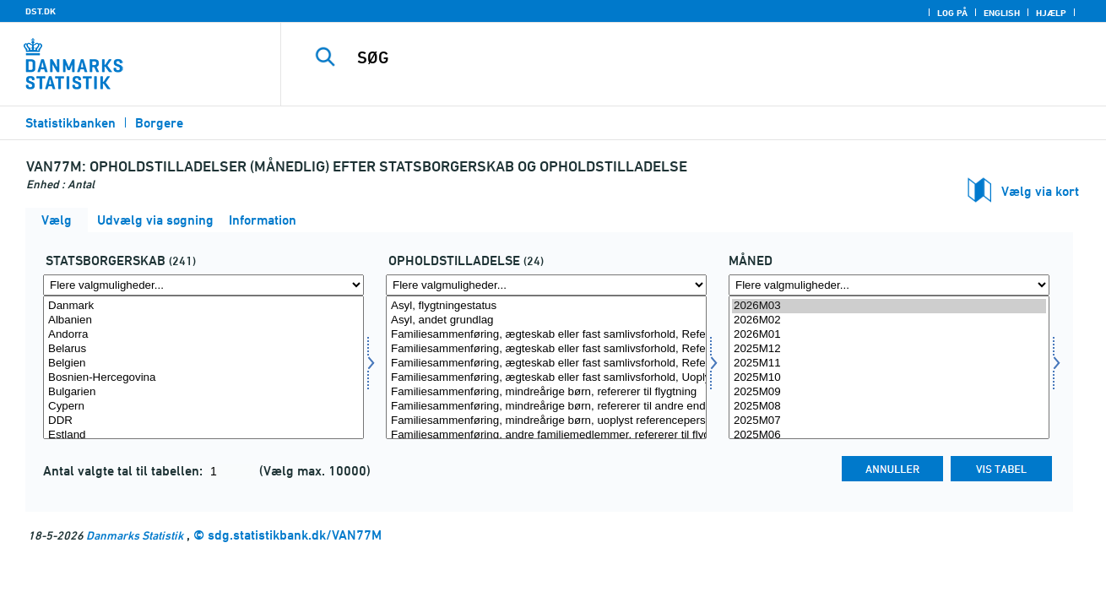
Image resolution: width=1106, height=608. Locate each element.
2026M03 (889, 306)
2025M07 (889, 421)
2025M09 (889, 392)
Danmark (203, 306)
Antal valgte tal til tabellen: (124, 471)
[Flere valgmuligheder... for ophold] (546, 285)
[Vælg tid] (889, 367)
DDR (203, 421)
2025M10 (889, 378)
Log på (952, 13)
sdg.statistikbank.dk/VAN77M (295, 535)
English (1002, 13)
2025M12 (889, 349)
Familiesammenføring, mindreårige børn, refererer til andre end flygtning (546, 406)
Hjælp (1051, 13)
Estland (203, 435)
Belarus (203, 349)
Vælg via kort (1040, 191)
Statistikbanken (70, 123)
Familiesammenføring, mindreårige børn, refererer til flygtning (546, 392)
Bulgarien (203, 392)
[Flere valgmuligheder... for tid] (889, 285)
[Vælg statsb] (203, 367)
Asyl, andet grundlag (546, 320)
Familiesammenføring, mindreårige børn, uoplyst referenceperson (546, 421)
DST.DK (40, 11)
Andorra (203, 335)
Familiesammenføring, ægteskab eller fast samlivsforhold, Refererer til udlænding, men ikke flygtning (546, 349)
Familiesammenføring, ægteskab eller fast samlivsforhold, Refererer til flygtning (546, 335)
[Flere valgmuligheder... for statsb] (203, 285)
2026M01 (889, 335)
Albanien (203, 320)
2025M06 (889, 435)
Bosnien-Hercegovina (203, 378)
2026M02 (889, 320)
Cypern (203, 406)
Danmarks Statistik (134, 535)
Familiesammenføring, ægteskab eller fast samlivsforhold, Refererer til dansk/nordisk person (546, 363)
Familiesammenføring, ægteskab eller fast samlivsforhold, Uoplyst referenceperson (546, 378)
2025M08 (889, 406)
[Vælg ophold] (546, 367)
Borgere (159, 123)
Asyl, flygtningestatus (546, 306)
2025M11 (889, 363)
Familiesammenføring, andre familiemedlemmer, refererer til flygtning (546, 435)
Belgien (203, 363)
